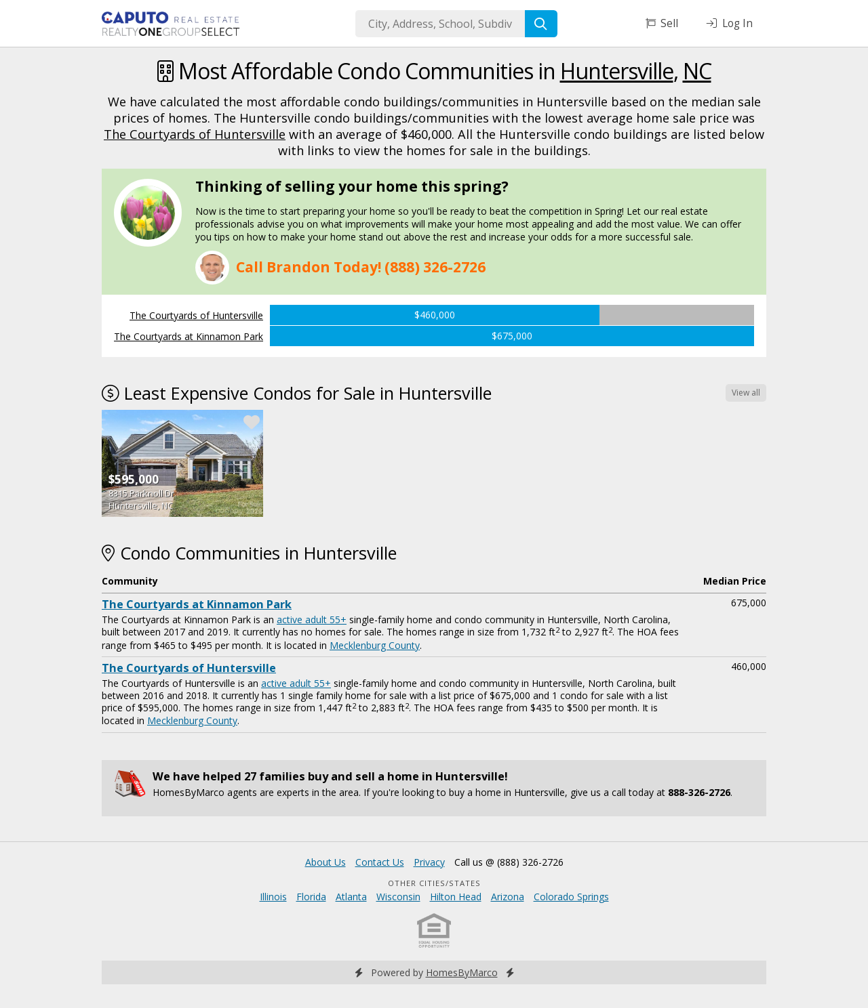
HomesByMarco (462, 972)
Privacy (429, 862)
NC (697, 70)
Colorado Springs (571, 896)
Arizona (507, 896)
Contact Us (379, 862)
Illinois (273, 896)
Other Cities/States (434, 883)
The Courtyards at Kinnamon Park (188, 336)
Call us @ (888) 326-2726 (509, 862)
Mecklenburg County (375, 645)
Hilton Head (455, 896)
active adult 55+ (312, 619)
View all (746, 392)
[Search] (541, 23)
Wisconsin (398, 896)
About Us (325, 862)
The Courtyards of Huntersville (194, 134)
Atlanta (351, 896)
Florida (311, 896)
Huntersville (616, 70)
